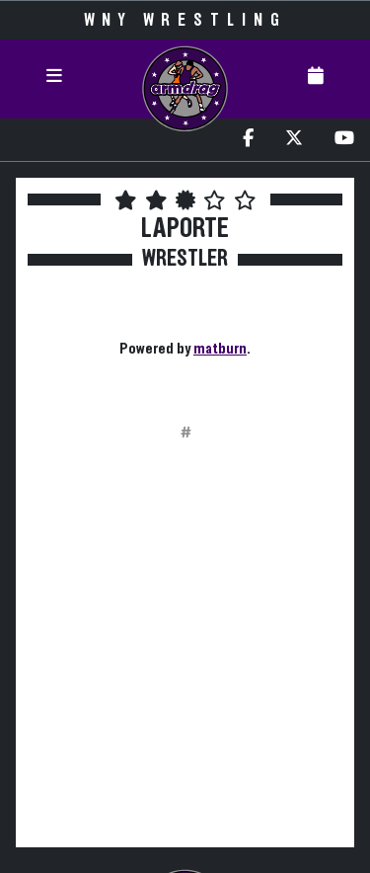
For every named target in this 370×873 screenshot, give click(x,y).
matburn (220, 349)
